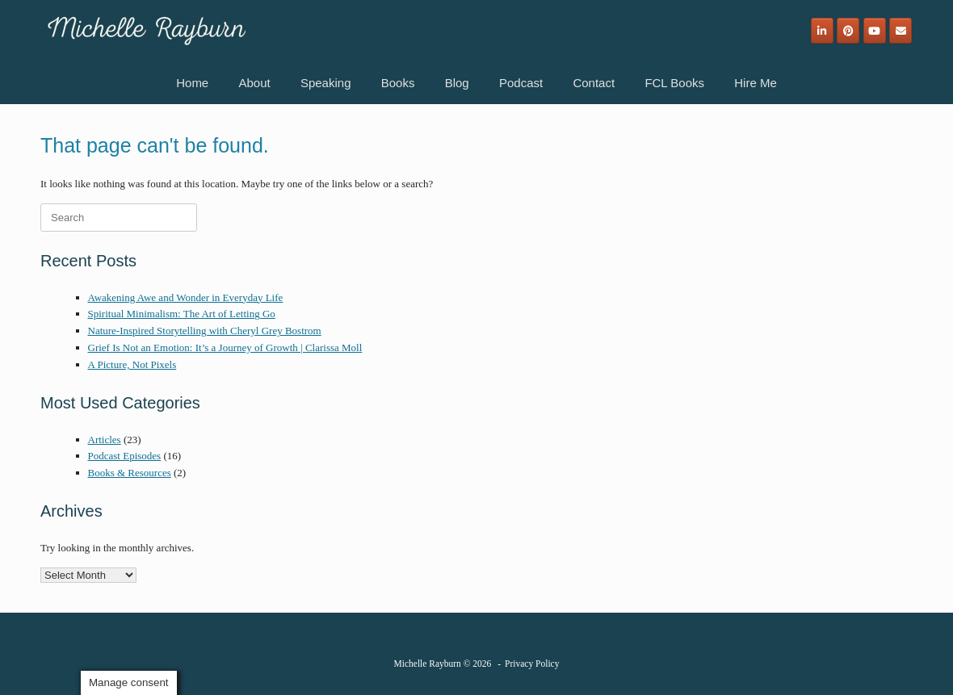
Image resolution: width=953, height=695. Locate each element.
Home (192, 83)
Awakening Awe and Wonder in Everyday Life (185, 297)
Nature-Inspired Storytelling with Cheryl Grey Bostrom (204, 330)
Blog (457, 83)
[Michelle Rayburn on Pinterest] (848, 31)
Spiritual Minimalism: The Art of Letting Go (181, 314)
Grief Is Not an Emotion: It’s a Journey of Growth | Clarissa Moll (225, 347)
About (254, 83)
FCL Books (674, 83)
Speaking (325, 83)
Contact (594, 83)
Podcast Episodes (125, 456)
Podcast (521, 83)
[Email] (900, 31)
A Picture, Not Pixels (132, 364)
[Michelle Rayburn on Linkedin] (822, 31)
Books (398, 83)
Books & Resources (129, 473)
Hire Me (755, 83)
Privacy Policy (532, 663)
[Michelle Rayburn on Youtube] (874, 31)
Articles (104, 439)
